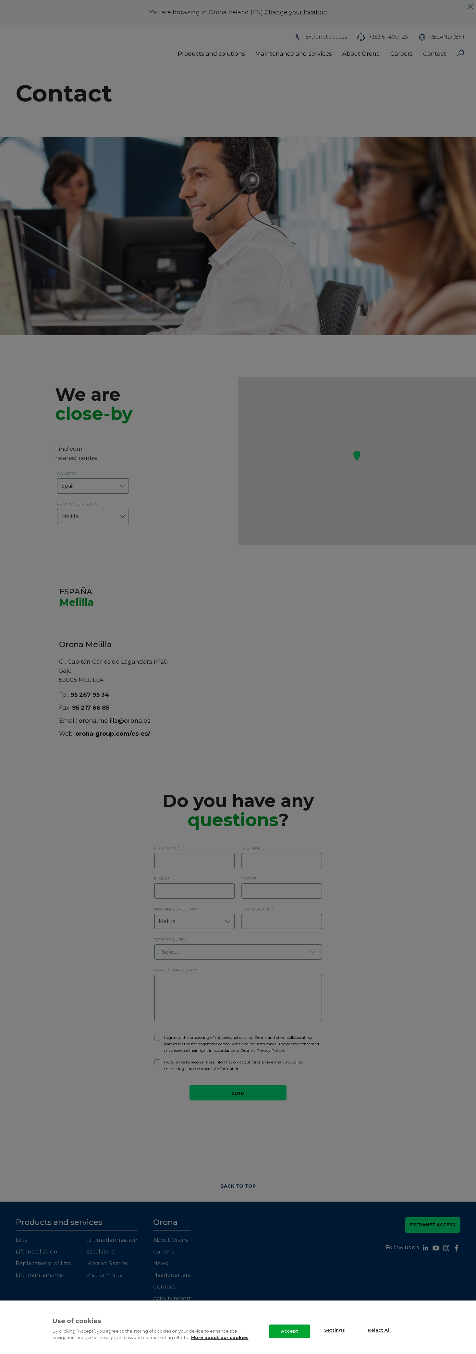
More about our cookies (220, 1337)
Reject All (379, 1330)
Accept (289, 1331)
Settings (334, 1330)
